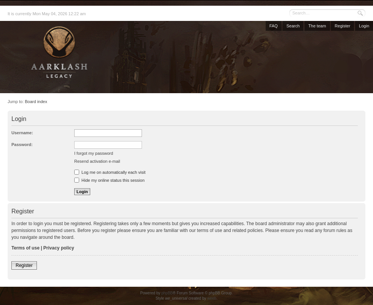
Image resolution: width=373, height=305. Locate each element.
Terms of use (25, 248)
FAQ (273, 26)
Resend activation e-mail (97, 161)
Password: (22, 144)
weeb (211, 298)
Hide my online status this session (109, 180)
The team (317, 26)
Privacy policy (58, 248)
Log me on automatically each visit (109, 172)
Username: (22, 132)
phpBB (167, 293)
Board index (36, 101)
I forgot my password (93, 153)
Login (364, 26)
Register (342, 26)
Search (293, 26)
